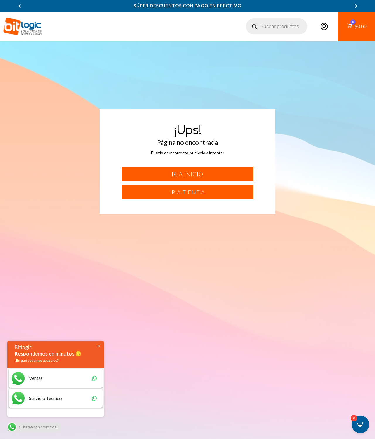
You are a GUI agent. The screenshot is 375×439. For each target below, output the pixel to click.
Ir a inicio (187, 173)
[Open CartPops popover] (360, 424)
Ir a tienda (187, 192)
